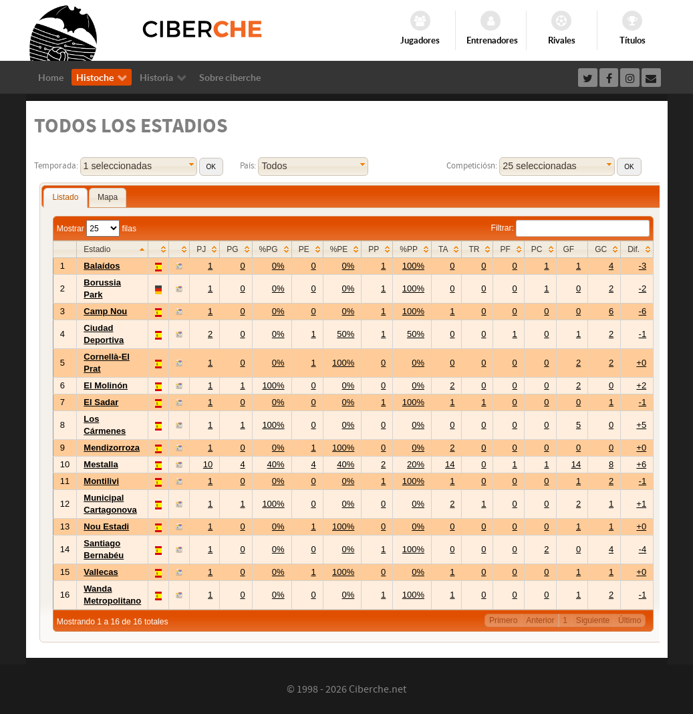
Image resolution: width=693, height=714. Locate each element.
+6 (641, 464)
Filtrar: (570, 228)
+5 (641, 425)
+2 (641, 385)
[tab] (65, 198)
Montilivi (101, 481)
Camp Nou (105, 311)
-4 (643, 549)
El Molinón (106, 385)
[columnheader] (112, 249)
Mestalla (101, 464)
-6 (643, 311)
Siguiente (592, 620)
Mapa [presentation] (108, 197)
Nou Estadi (106, 526)
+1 (641, 504)
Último (629, 620)
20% (415, 464)
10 (208, 464)
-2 (643, 288)
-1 (643, 334)
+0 (641, 363)
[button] (211, 167)
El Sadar (101, 402)
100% (413, 266)
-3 (643, 266)
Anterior (540, 620)
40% (276, 464)
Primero (503, 620)
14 (449, 464)
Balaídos (102, 266)
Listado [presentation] (65, 197)
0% (278, 266)
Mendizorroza (112, 448)
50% (345, 334)
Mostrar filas (96, 228)
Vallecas (101, 572)
